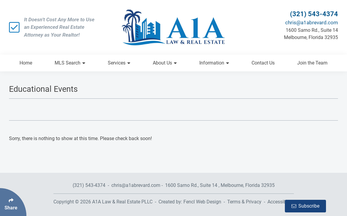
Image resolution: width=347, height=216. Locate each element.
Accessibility (280, 202)
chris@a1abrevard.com (311, 23)
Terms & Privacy (244, 202)
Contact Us (263, 63)
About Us (165, 63)
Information (214, 63)
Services (119, 63)
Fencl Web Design (202, 202)
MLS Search (70, 63)
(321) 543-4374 (314, 14)
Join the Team (312, 63)
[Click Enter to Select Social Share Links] (13, 202)
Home (26, 63)
